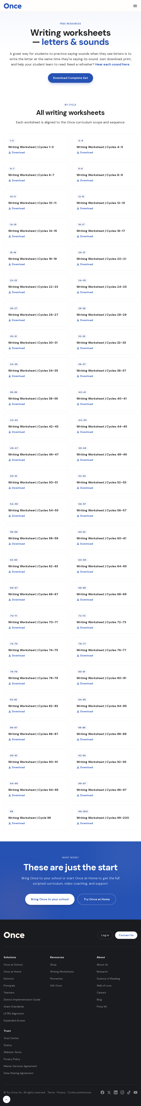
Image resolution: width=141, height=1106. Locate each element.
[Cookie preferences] (6, 1099)
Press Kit (102, 1006)
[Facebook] (102, 1092)
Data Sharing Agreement (18, 1073)
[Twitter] (109, 1092)
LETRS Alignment (14, 1013)
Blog (99, 999)
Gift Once (56, 985)
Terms (51, 1092)
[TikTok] (129, 1092)
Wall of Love (104, 985)
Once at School (13, 964)
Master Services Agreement (20, 1066)
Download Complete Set (70, 78)
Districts (9, 978)
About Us (102, 964)
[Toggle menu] (135, 6)
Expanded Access (14, 1020)
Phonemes (56, 978)
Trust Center (11, 1038)
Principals (9, 985)
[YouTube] (135, 1092)
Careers (101, 992)
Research (102, 971)
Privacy (61, 1092)
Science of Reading (108, 978)
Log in (105, 935)
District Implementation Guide (22, 999)
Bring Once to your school (50, 899)
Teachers (9, 992)
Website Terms (13, 1052)
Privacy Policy (12, 1059)
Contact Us (126, 935)
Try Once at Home (97, 899)
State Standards (14, 1006)
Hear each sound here (112, 64)
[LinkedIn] (116, 1092)
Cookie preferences (79, 1092)
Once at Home (12, 971)
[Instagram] (122, 1092)
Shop (53, 964)
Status (8, 1045)
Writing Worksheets (62, 971)
